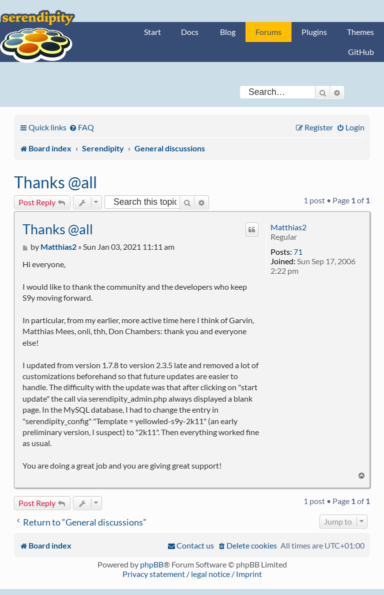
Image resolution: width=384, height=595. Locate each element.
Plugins (314, 31)
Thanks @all (55, 182)
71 (298, 251)
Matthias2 (288, 227)
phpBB (152, 564)
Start (152, 31)
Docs (189, 31)
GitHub (361, 51)
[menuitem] (81, 127)
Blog (228, 31)
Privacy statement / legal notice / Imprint (192, 574)
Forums (269, 31)
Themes (360, 31)
